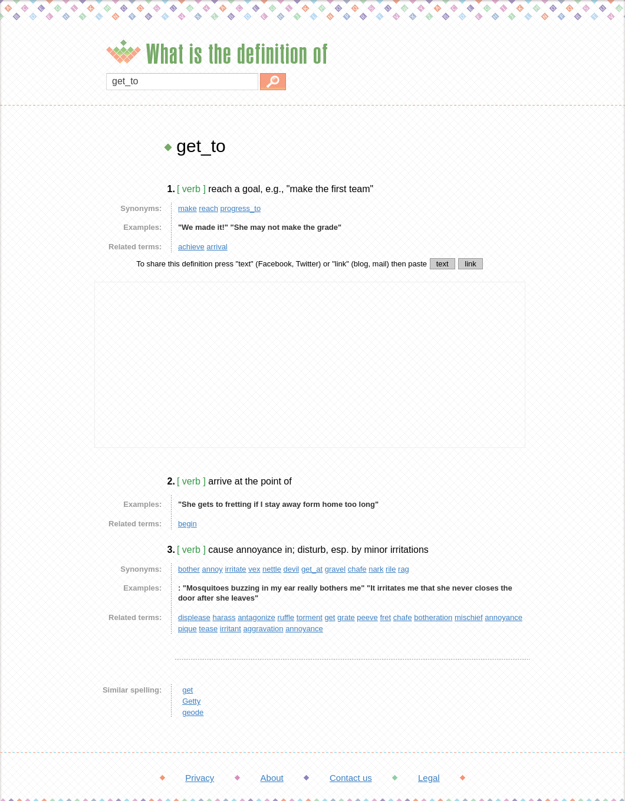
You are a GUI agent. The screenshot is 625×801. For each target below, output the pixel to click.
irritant (230, 628)
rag (403, 569)
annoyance (503, 617)
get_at (312, 569)
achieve (191, 246)
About (272, 778)
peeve (367, 617)
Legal (429, 778)
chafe (357, 569)
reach (208, 208)
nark (376, 569)
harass (223, 617)
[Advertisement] (44, 312)
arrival (216, 246)
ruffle (285, 617)
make (187, 208)
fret (385, 617)
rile (391, 569)
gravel (335, 569)
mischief (469, 617)
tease (208, 628)
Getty (191, 701)
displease (194, 617)
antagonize (256, 617)
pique (187, 628)
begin (187, 523)
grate (346, 617)
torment (310, 617)
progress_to (241, 208)
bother (189, 569)
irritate (235, 569)
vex (254, 569)
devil (292, 569)
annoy (212, 569)
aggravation (264, 628)
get (329, 617)
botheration (433, 617)
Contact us (351, 778)
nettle (271, 569)
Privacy (199, 778)
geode (192, 712)
